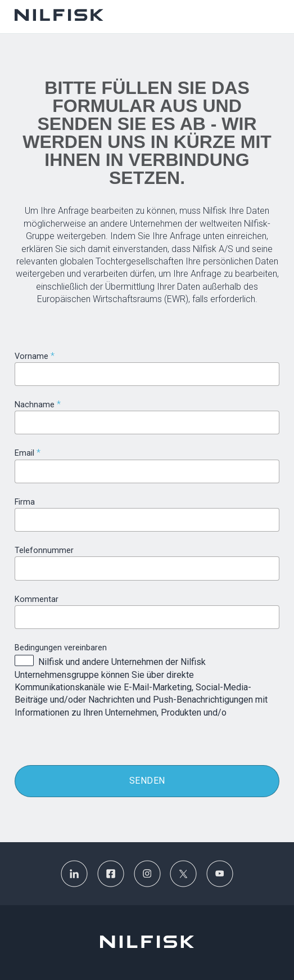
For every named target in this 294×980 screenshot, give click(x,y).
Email (24, 453)
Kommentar (36, 599)
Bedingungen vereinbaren (61, 648)
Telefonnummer (44, 550)
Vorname (31, 356)
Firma (25, 502)
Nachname (35, 405)
